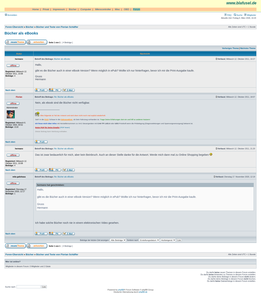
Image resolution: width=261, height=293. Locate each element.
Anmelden (11, 15)
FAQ (227, 15)
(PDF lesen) (52, 127)
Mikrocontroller (103, 9)
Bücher (72, 9)
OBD (126, 9)
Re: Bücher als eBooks (64, 97)
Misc (117, 9)
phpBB (121, 290)
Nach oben (10, 90)
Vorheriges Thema (230, 48)
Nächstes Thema (247, 48)
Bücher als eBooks (21, 33)
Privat (46, 9)
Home (35, 9)
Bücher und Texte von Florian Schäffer (57, 27)
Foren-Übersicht (14, 27)
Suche (238, 15)
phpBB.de (143, 292)
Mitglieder (250, 15)
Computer (85, 9)
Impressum (59, 9)
